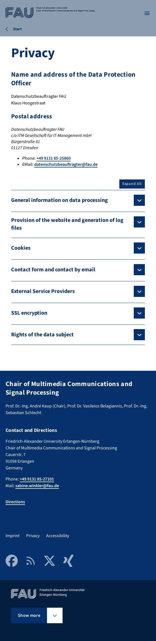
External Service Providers (43, 291)
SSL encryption (29, 313)
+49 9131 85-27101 (37, 479)
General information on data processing (59, 200)
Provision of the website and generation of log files (67, 224)
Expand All (132, 184)
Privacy (32, 536)
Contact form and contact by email (53, 270)
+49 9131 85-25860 (53, 158)
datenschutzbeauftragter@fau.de (66, 164)
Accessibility (57, 536)
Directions (15, 502)
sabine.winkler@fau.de (37, 486)
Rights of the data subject (42, 335)
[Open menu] (147, 13)
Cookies (21, 248)
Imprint (12, 536)
